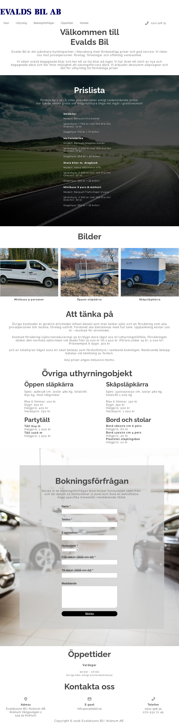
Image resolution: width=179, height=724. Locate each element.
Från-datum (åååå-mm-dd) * (78, 557)
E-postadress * (70, 532)
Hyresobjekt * (70, 545)
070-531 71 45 (153, 712)
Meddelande (69, 583)
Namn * (66, 506)
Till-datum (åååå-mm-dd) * (77, 570)
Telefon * (67, 519)
